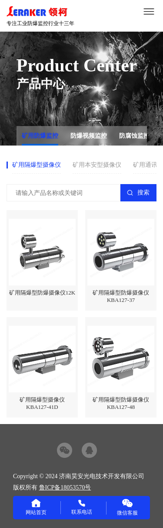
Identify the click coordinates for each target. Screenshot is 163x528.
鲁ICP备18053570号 (65, 487)
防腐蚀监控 (134, 136)
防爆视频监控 (88, 136)
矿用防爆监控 (40, 136)
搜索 (143, 192)
